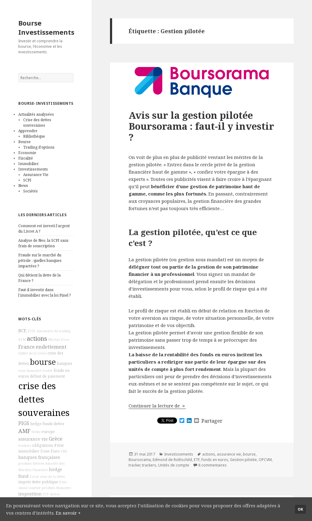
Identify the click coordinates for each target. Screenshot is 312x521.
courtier (34, 488)
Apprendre (27, 130)
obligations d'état (48, 445)
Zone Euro (50, 451)
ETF (46, 494)
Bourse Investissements (46, 27)
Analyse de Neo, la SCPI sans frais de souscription (43, 243)
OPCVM (265, 459)
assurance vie (33, 439)
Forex (34, 476)
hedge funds (41, 423)
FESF (31, 331)
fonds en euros (214, 459)
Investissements (33, 169)
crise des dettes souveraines (43, 399)
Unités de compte (173, 465)
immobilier (28, 451)
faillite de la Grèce (32, 353)
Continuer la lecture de (157, 406)
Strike (36, 432)
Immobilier (28, 163)
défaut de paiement (47, 376)
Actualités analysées (36, 114)
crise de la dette (52, 476)
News (23, 185)
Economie (27, 152)
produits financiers (56, 488)
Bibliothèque (34, 136)
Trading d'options (39, 147)
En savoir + (68, 513)
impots (24, 481)
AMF (24, 431)
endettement (51, 346)
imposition (30, 494)
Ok (300, 509)
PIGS (23, 423)
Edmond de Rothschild (172, 459)
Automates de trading (53, 331)
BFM (22, 339)
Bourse (24, 141)
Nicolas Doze (58, 339)
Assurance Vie (35, 174)
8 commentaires (212, 465)
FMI (64, 451)
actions (37, 338)
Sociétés (30, 191)
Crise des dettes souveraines (37, 122)
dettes (59, 423)
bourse (43, 362)
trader (48, 370)
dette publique (45, 481)
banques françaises (39, 457)
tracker (134, 465)
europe (48, 431)
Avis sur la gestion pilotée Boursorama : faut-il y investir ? (201, 126)
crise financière (30, 370)
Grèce (55, 438)
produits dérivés (31, 463)
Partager (211, 420)
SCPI (27, 180)
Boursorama (140, 459)
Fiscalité (25, 158)
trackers (24, 445)
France (26, 346)
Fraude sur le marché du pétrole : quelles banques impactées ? (40, 260)
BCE (22, 330)
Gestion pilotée (243, 459)
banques (64, 363)
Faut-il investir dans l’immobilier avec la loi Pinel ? (44, 292)
